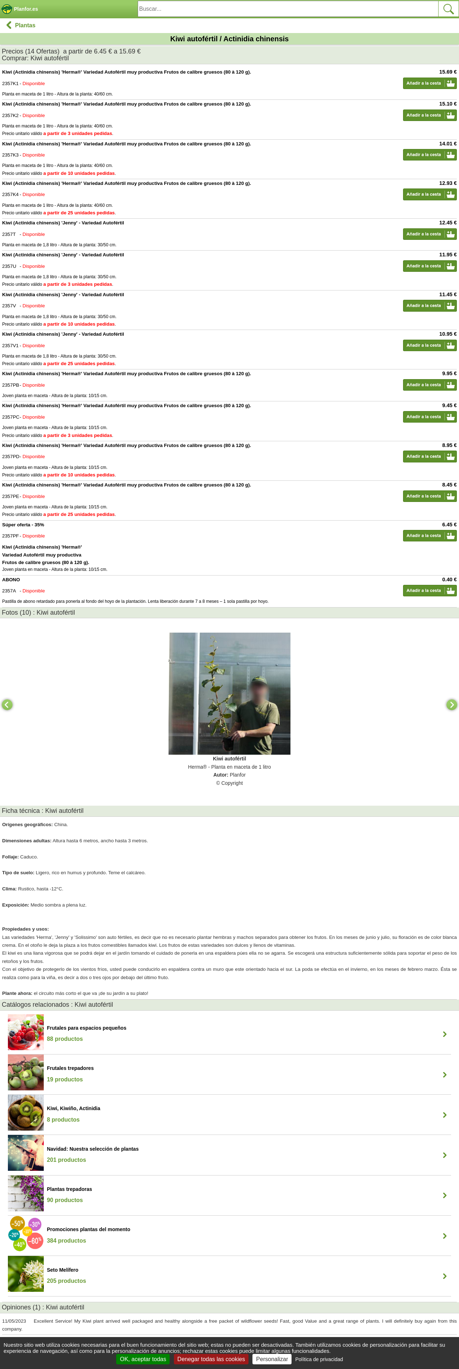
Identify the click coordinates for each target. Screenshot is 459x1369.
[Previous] (7, 704)
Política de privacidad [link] (319, 1359)
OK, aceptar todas (143, 1359)
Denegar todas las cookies (211, 1359)
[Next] (451, 704)
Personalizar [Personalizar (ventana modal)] (272, 1359)
